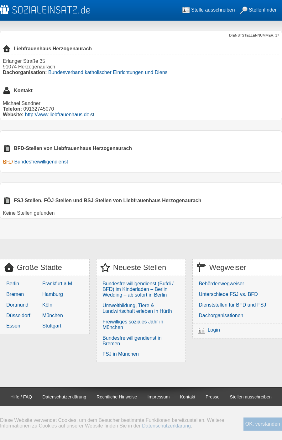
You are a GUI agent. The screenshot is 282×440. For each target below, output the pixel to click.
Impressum (158, 396)
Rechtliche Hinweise (117, 396)
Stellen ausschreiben (251, 396)
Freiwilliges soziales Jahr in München (132, 324)
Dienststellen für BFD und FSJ (232, 305)
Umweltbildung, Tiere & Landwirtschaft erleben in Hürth (137, 308)
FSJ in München (120, 354)
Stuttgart (51, 325)
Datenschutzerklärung (64, 396)
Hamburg (52, 294)
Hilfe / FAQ (21, 396)
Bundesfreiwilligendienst (41, 161)
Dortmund (17, 305)
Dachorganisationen (221, 315)
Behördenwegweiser (221, 283)
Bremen (15, 294)
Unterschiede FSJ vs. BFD (228, 294)
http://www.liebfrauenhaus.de (57, 114)
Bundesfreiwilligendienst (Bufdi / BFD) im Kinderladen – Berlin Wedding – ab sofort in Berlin (138, 289)
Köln (47, 305)
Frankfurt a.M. (58, 283)
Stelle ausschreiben (208, 9)
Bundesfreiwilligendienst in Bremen (132, 340)
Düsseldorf (18, 315)
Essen (13, 325)
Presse (213, 396)
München (52, 315)
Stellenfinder (258, 9)
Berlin (12, 283)
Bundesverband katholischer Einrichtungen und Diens (108, 72)
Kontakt (187, 396)
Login (214, 329)
